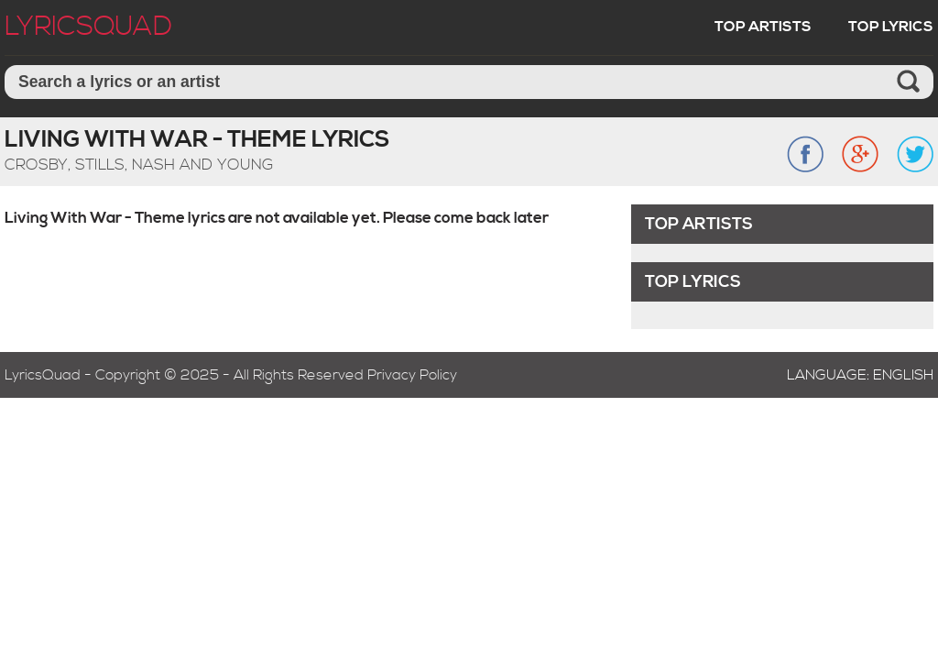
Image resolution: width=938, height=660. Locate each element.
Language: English (860, 375)
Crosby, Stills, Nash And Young (139, 165)
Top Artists (763, 26)
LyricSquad (88, 26)
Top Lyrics (890, 26)
